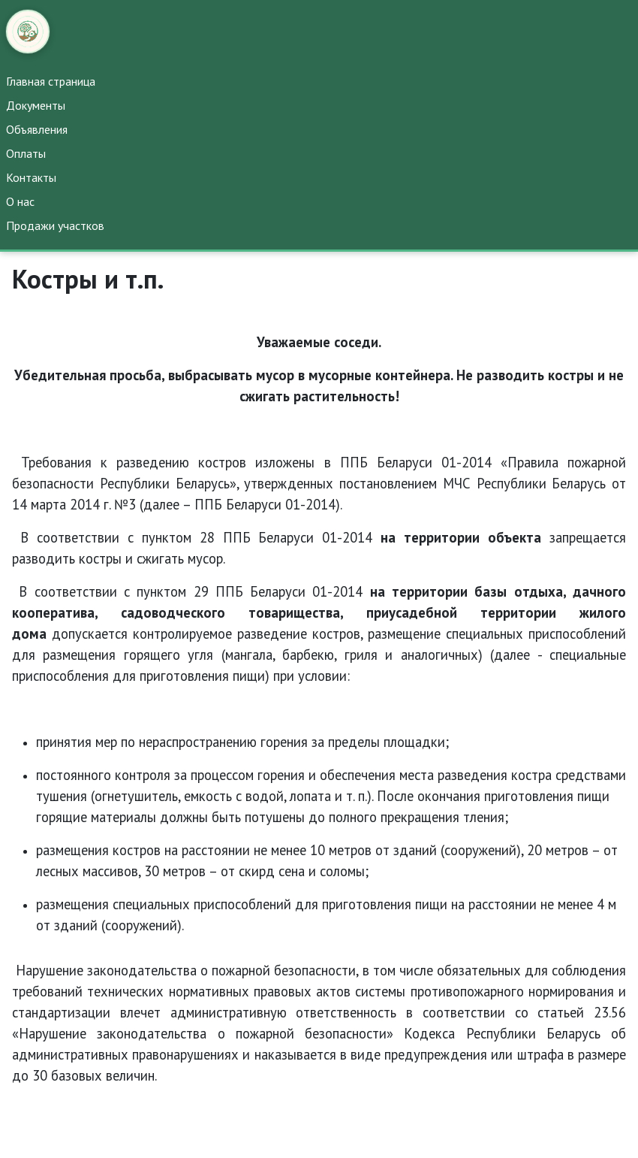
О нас (20, 201)
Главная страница (50, 81)
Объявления (37, 129)
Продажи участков (55, 225)
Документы (35, 105)
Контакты (31, 177)
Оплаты (26, 153)
